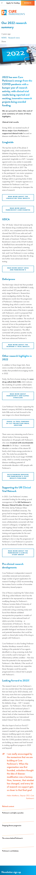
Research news (14, 37)
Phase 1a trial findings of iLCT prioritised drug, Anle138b (18, 423)
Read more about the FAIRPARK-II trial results (18, 346)
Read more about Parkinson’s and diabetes (18, 209)
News (4, 37)
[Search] (1, 3)
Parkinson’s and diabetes (10, 851)
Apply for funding (13, 3)
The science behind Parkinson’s (12, 838)
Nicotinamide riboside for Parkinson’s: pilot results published (18, 476)
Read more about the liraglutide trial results (18, 197)
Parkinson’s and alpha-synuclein (13, 812)
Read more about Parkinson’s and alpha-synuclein (18, 396)
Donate (27, 3)
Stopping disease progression (11, 825)
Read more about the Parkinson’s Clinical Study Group (18, 553)
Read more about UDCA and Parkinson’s (18, 269)
